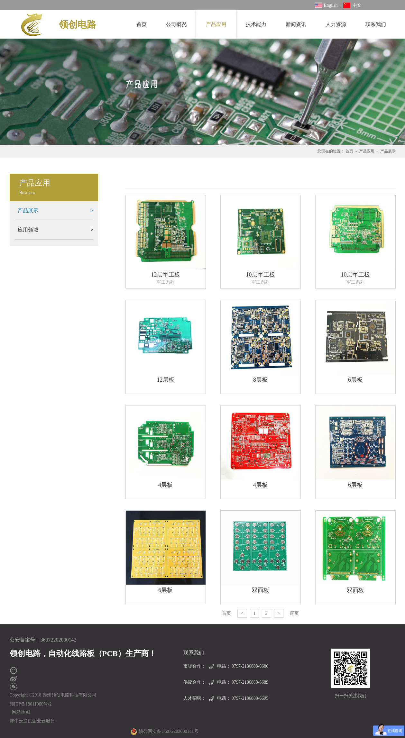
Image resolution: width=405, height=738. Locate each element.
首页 (141, 24)
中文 (352, 5)
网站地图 (20, 712)
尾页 (294, 613)
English (326, 5)
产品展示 (388, 151)
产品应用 (366, 151)
